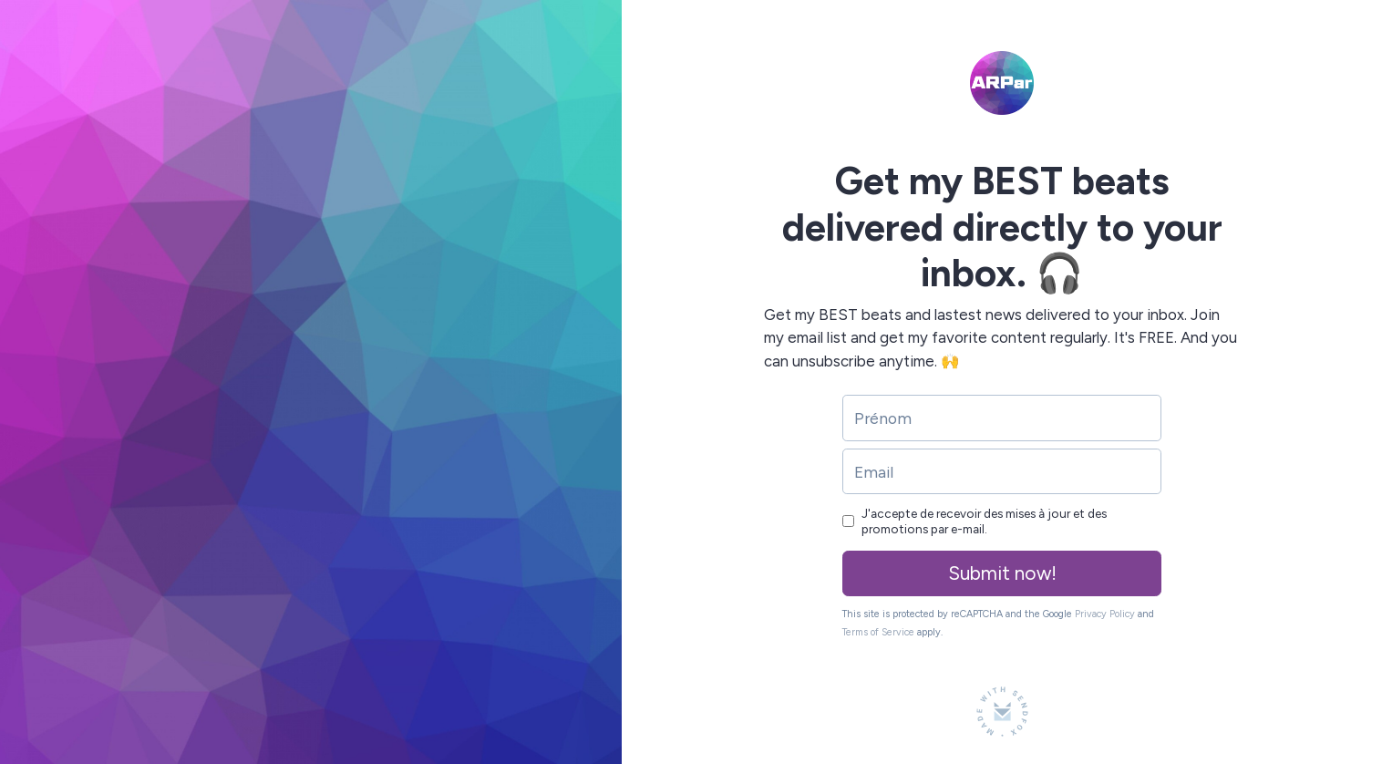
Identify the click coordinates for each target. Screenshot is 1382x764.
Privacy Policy (1105, 614)
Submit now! (1002, 573)
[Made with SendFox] (1002, 712)
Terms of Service (878, 632)
